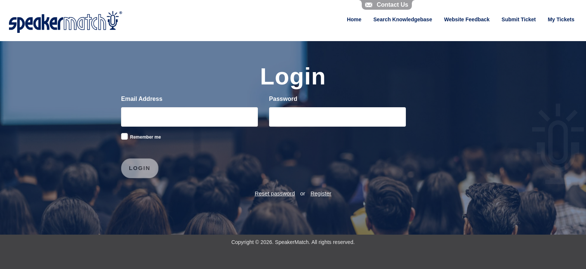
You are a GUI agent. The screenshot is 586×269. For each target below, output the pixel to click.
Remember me (145, 137)
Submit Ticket (519, 19)
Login (140, 168)
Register (321, 193)
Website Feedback (467, 19)
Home (354, 19)
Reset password (275, 193)
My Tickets (561, 19)
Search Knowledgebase (402, 19)
